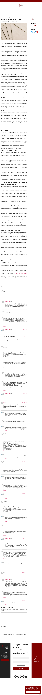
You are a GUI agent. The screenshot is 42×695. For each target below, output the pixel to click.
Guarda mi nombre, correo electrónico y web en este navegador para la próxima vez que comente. (13, 635)
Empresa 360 (12, 269)
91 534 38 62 (7, 276)
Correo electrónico (4, 626)
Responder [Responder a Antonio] (4, 558)
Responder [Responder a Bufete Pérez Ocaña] (6, 333)
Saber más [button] (37, 689)
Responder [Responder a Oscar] (4, 390)
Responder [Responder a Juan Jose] (4, 422)
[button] (35, 25)
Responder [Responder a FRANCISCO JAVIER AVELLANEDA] (4, 597)
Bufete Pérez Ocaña (7, 301)
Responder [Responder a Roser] (4, 450)
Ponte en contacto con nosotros (21, 273)
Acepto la (19, 665)
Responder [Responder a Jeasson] (4, 535)
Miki (4, 402)
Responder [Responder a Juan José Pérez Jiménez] (4, 326)
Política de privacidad (21, 665)
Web (1, 630)
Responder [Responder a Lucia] (4, 490)
